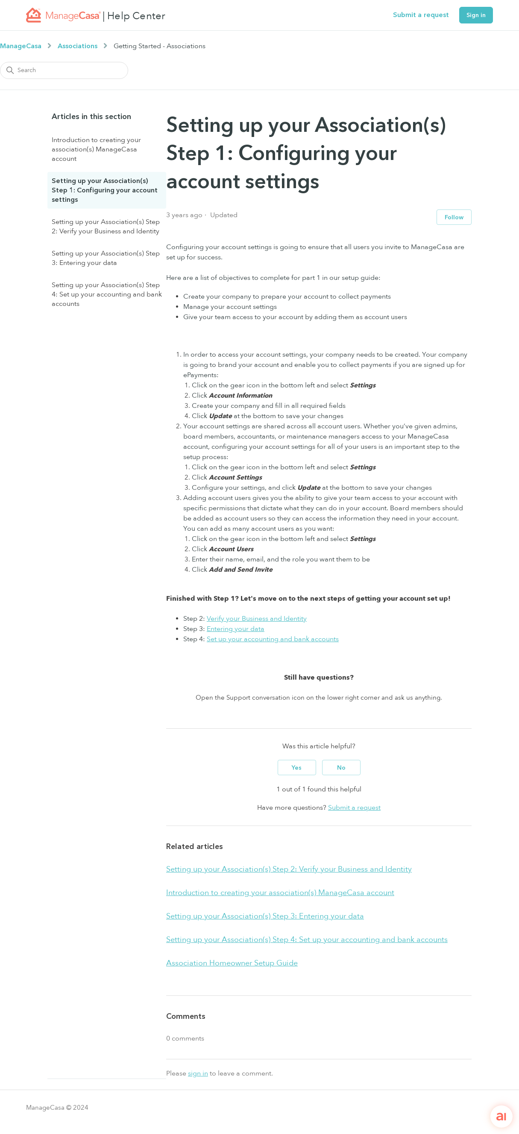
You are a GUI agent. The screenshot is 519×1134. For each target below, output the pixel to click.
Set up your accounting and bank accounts (273, 639)
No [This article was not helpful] (341, 768)
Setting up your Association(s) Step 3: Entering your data (106, 258)
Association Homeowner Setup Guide (232, 963)
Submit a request (421, 15)
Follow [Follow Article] (454, 217)
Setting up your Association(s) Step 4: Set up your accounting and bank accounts (107, 294)
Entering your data (235, 629)
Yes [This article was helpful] (297, 768)
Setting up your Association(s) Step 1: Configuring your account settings (105, 190)
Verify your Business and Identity (257, 618)
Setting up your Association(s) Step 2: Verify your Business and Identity (106, 226)
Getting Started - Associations (159, 46)
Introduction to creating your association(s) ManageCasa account (96, 149)
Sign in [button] (476, 15)
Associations (77, 46)
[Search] (64, 70)
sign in (198, 1073)
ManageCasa (20, 46)
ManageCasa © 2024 (57, 1107)
